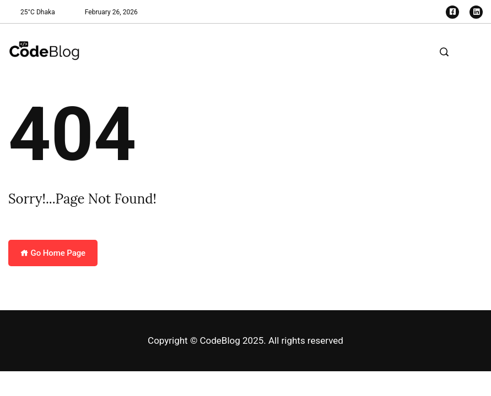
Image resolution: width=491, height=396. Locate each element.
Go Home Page (52, 253)
